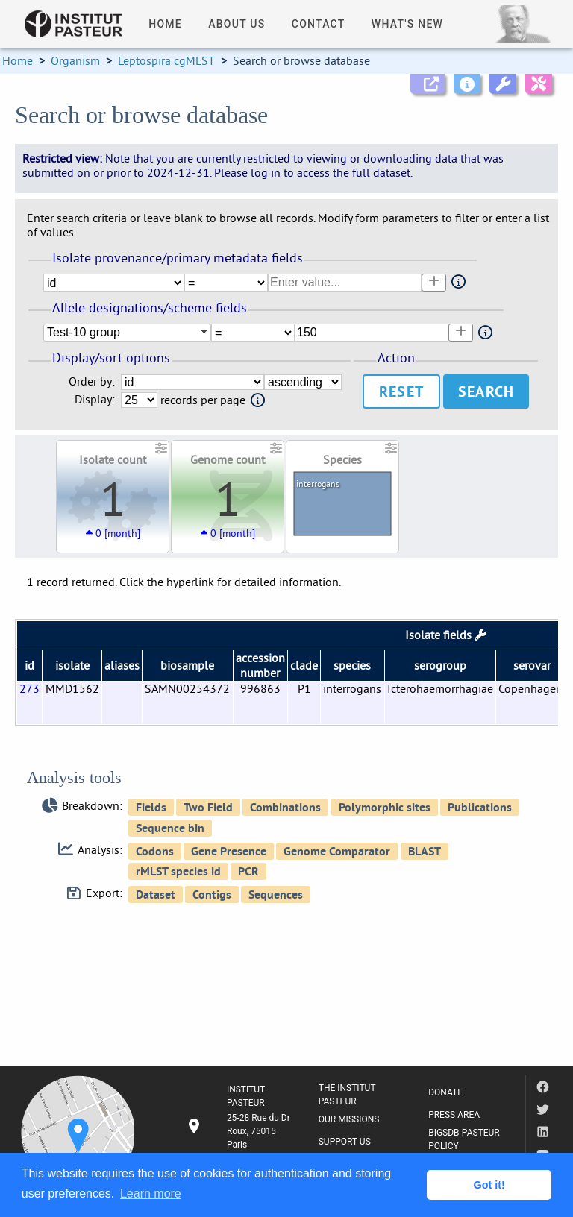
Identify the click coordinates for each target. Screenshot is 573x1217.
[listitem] (240, 1131)
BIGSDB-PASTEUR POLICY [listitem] (464, 1139)
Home (17, 60)
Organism (75, 60)
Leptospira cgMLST (166, 60)
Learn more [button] (150, 1193)
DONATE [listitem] (445, 1092)
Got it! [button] (489, 1185)
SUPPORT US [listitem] (345, 1141)
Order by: (92, 381)
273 (29, 688)
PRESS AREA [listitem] (454, 1115)
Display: (95, 399)
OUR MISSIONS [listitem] (349, 1119)
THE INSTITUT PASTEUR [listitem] (347, 1095)
